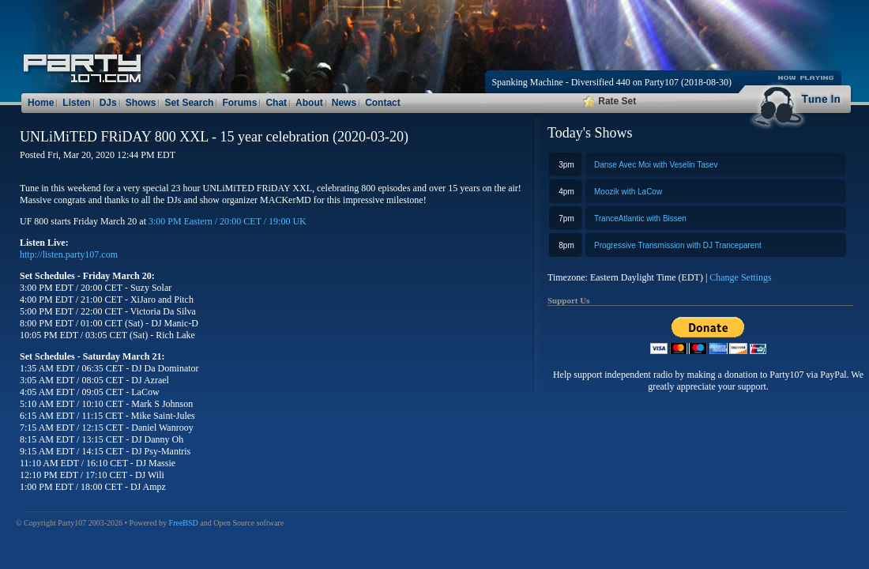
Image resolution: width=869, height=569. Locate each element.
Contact (383, 102)
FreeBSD (183, 522)
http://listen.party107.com (69, 254)
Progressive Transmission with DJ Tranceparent (678, 245)
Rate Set (609, 101)
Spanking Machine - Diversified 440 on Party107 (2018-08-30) (611, 82)
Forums (239, 102)
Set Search (188, 102)
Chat (276, 102)
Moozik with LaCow (628, 191)
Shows (141, 102)
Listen (76, 102)
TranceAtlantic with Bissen (640, 218)
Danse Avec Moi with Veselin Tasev (655, 164)
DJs (108, 102)
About (309, 102)
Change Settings (740, 277)
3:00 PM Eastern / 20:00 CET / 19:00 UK (228, 221)
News (344, 102)
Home (41, 102)
